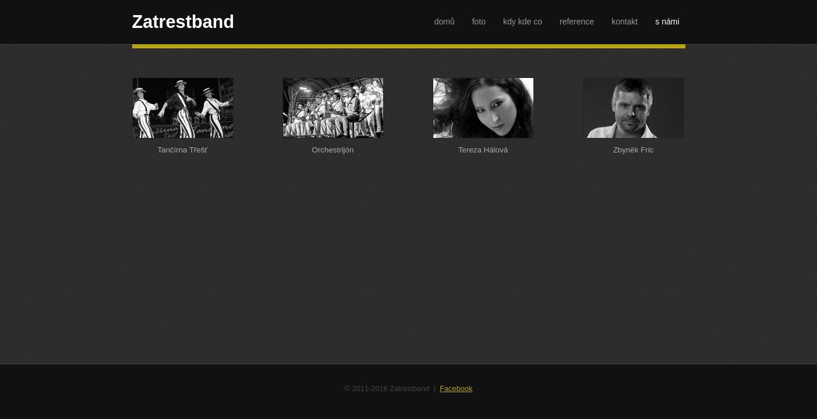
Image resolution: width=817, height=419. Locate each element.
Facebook (456, 388)
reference (577, 21)
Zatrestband (183, 22)
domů (444, 21)
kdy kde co (522, 21)
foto (479, 21)
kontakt (624, 21)
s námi (667, 21)
